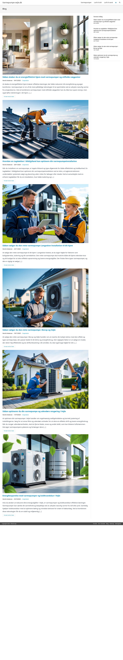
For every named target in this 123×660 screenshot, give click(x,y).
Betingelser (118, 523)
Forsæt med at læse (9, 96)
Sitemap (112, 523)
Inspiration (25, 80)
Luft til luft (98, 2)
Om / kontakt (101, 523)
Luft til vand (108, 2)
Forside (95, 523)
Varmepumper (86, 2)
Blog (107, 523)
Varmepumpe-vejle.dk (12, 2)
